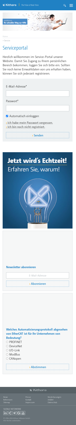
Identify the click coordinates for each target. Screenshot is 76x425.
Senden (38, 135)
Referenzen (7, 399)
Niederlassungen (54, 397)
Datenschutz (52, 402)
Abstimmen (38, 367)
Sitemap (6, 402)
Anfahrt (50, 399)
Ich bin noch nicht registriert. (26, 127)
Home (5, 36)
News (5, 397)
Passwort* (12, 101)
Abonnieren (38, 283)
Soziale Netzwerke (12, 409)
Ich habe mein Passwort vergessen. (30, 122)
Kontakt (28, 399)
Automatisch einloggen (24, 116)
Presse (28, 397)
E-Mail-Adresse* (16, 86)
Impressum (30, 402)
